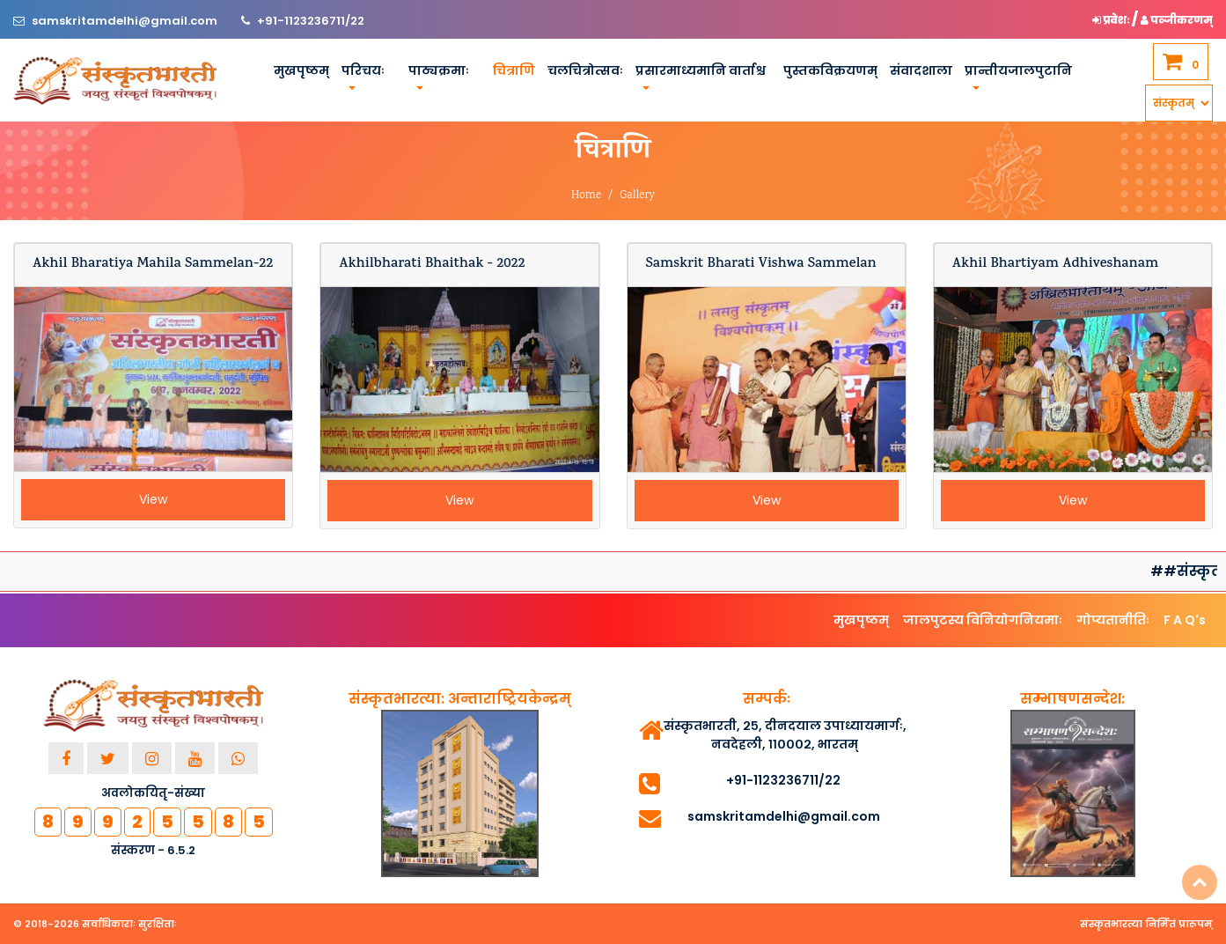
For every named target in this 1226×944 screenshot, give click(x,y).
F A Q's (1185, 620)
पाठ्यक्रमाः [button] (438, 70)
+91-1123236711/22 (310, 20)
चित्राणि (514, 70)
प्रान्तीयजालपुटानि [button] (1018, 70)
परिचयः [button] (363, 70)
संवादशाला (921, 70)
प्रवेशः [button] (1112, 19)
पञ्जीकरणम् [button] (1177, 19)
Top (1199, 882)
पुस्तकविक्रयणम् (830, 70)
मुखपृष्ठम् (301, 70)
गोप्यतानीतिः (1112, 620)
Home (586, 196)
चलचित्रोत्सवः (585, 70)
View (153, 499)
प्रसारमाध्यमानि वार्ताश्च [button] (700, 70)
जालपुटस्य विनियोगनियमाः (982, 620)
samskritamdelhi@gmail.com (126, 20)
